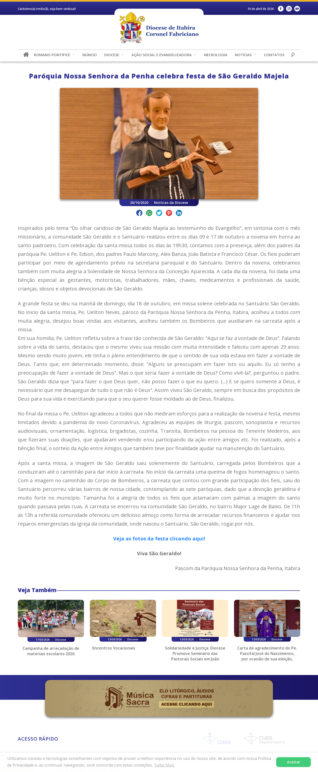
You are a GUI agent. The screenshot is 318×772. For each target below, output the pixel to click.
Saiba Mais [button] (164, 765)
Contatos (274, 54)
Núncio (89, 54)
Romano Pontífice (52, 54)
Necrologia (215, 54)
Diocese (111, 54)
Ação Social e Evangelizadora (162, 54)
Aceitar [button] (293, 762)
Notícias (243, 54)
